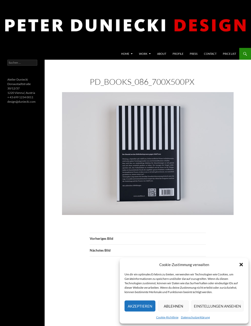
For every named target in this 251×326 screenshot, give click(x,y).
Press (194, 53)
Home (125, 53)
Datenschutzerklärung (195, 317)
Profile (178, 53)
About (161, 53)
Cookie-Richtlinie (167, 317)
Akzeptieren (140, 306)
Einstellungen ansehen (217, 306)
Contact (210, 53)
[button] (241, 264)
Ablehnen (173, 306)
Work (143, 53)
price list (229, 53)
